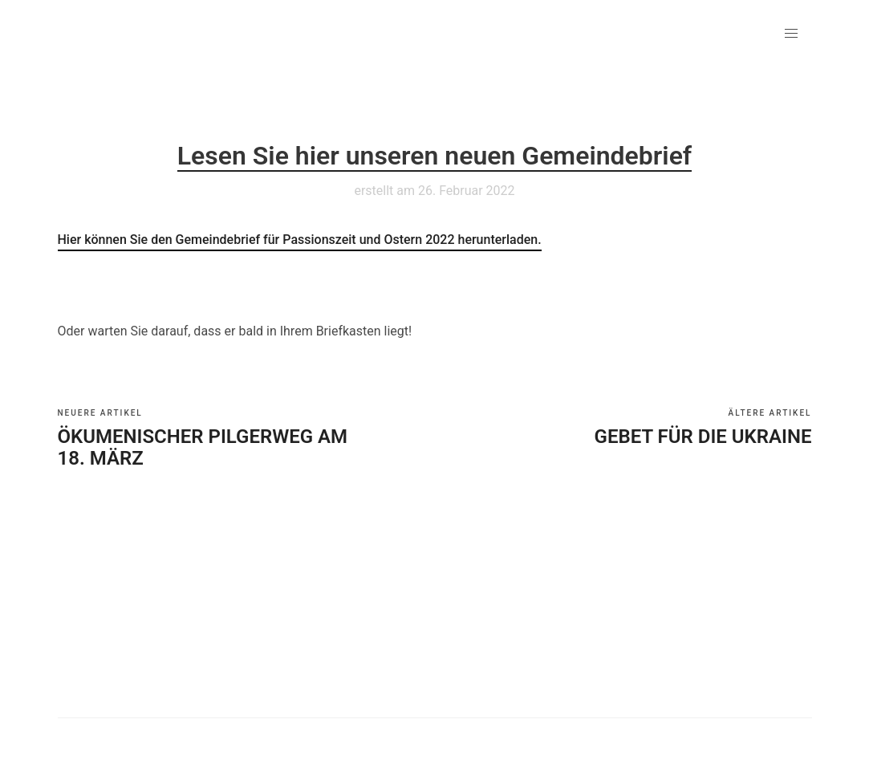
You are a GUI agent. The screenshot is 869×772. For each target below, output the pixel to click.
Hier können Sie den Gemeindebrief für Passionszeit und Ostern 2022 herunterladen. (300, 239)
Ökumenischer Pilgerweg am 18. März (203, 447)
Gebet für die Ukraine (703, 436)
